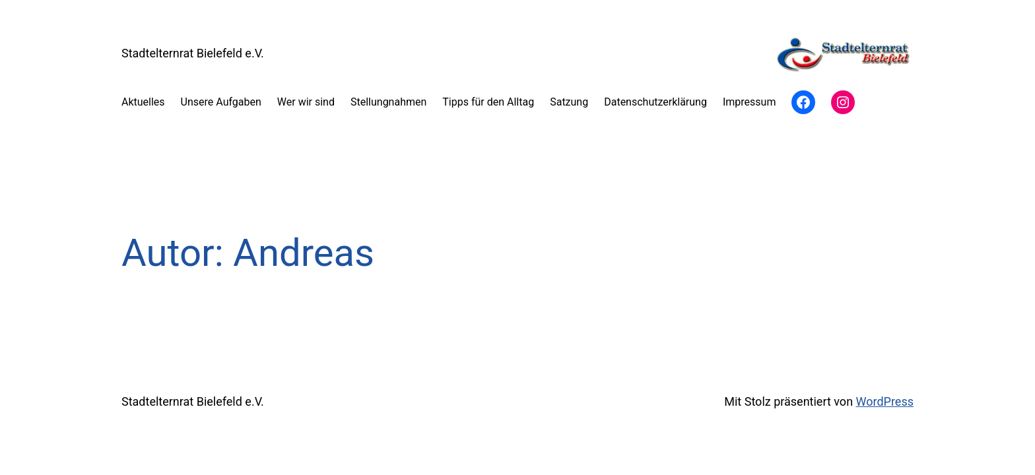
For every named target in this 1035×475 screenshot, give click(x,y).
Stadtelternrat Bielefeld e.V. (192, 53)
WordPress (885, 401)
